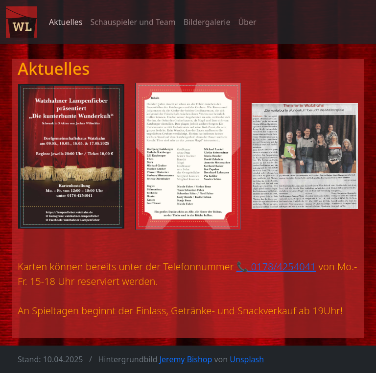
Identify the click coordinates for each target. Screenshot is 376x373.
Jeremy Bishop (186, 359)
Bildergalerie (207, 22)
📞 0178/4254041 (276, 266)
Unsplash (247, 359)
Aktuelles (65, 22)
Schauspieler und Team (132, 22)
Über (247, 22)
